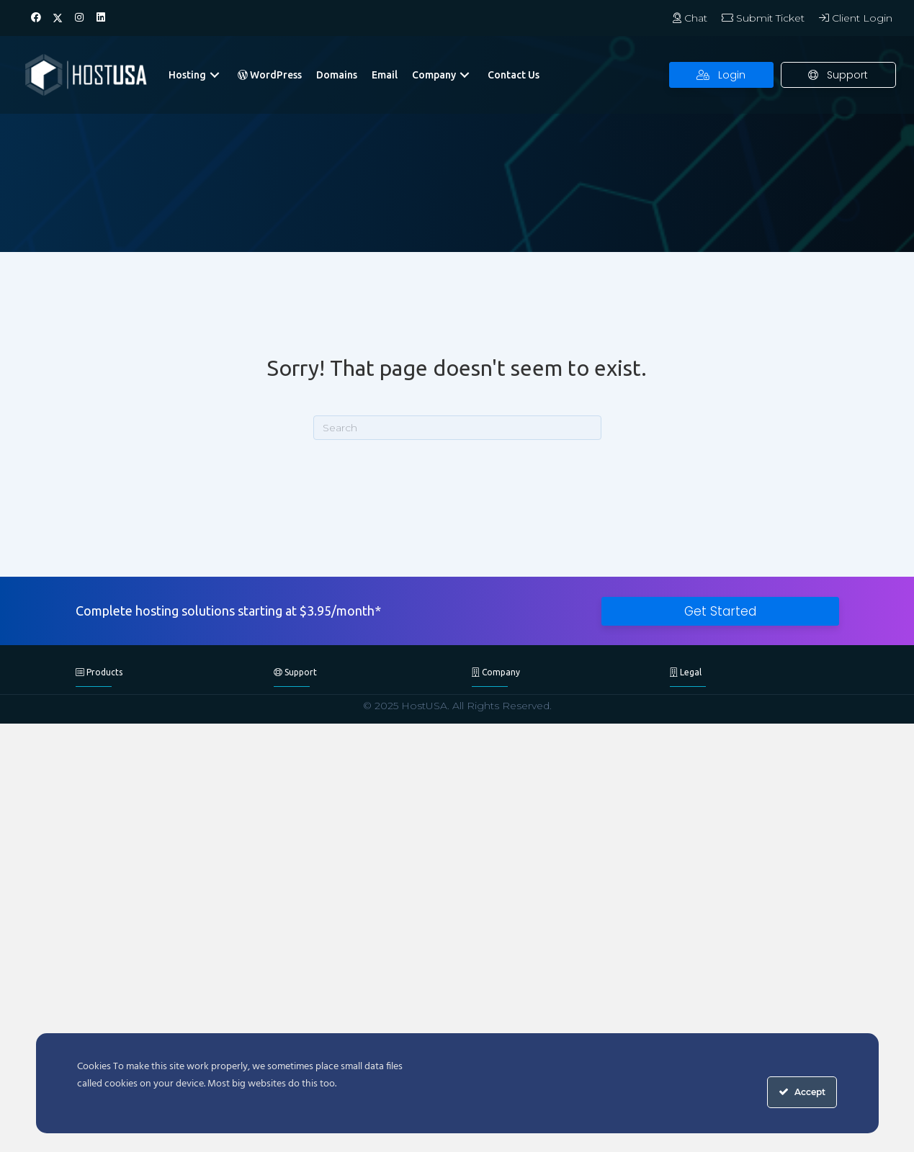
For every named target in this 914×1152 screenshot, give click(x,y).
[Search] (457, 427)
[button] (36, 18)
